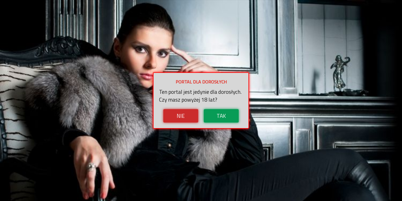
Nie (181, 116)
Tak (221, 116)
